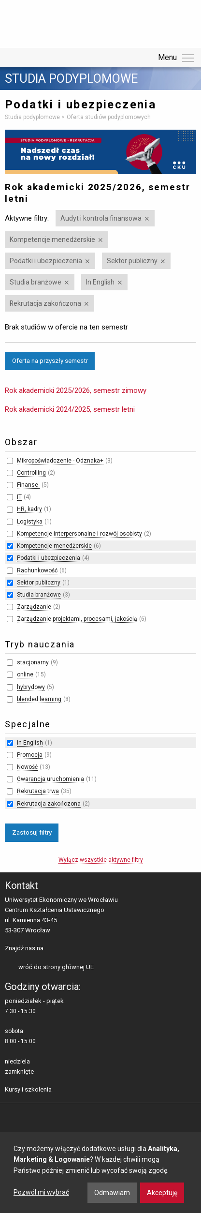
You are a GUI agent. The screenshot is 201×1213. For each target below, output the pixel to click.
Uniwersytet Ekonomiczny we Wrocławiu (53, 22)
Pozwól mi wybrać (41, 1192)
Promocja (30, 754)
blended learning (39, 699)
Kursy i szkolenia (28, 1089)
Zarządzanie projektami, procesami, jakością (77, 618)
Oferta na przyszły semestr (50, 360)
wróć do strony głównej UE (56, 967)
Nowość (27, 767)
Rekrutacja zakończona (45, 303)
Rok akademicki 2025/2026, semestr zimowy (75, 390)
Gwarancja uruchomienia (50, 779)
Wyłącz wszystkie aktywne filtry (100, 859)
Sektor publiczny (132, 261)
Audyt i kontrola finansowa (101, 218)
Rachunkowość (37, 570)
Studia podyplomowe (71, 79)
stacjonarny (33, 662)
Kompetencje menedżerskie (52, 239)
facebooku (52, 949)
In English (100, 282)
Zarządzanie (34, 606)
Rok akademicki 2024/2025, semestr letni (70, 409)
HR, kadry (29, 509)
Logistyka (30, 521)
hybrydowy (31, 687)
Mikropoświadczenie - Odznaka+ (60, 460)
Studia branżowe (35, 282)
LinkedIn (67, 949)
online (25, 674)
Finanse (28, 484)
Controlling (31, 472)
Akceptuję (162, 1193)
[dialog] (100, 1172)
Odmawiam (112, 1193)
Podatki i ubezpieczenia (46, 261)
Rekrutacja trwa (38, 791)
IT (19, 497)
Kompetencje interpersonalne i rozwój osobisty (79, 533)
